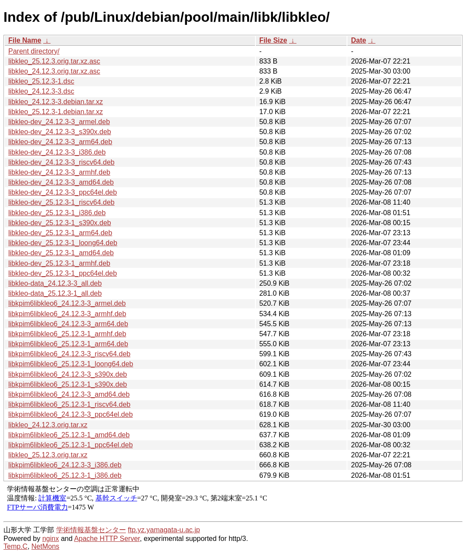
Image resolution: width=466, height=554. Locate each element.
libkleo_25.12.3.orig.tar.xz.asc (54, 61)
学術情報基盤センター (91, 530)
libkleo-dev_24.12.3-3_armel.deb (59, 121)
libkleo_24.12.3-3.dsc (41, 91)
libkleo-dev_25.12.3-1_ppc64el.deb (62, 273)
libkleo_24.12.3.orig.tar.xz (47, 425)
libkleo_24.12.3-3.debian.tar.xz (55, 101)
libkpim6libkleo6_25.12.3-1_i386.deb (65, 475)
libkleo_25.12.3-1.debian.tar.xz (55, 111)
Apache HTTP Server (107, 538)
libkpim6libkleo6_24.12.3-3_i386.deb (65, 465)
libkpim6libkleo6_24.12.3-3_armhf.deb (67, 314)
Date (358, 40)
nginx (50, 538)
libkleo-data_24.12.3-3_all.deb (55, 283)
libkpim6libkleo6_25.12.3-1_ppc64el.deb (70, 445)
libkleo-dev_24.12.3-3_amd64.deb (61, 182)
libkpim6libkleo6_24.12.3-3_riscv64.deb (69, 354)
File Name (24, 40)
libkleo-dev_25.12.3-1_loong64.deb (62, 243)
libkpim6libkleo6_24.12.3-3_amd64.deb (68, 394)
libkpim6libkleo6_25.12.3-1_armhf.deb (67, 334)
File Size (273, 40)
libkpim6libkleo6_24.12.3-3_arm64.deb (68, 324)
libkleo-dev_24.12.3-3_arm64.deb (60, 141)
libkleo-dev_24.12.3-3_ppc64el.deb (62, 192)
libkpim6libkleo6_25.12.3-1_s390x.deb (67, 384)
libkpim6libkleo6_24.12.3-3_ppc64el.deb (70, 414)
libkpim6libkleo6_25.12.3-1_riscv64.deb (69, 404)
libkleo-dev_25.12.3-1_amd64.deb (61, 253)
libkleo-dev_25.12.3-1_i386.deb (56, 212)
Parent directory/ (33, 51)
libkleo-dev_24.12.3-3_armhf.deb (59, 172)
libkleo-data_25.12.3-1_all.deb (55, 293)
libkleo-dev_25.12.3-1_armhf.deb (59, 263)
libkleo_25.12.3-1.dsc (41, 81)
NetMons (45, 546)
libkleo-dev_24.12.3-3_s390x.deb (59, 131)
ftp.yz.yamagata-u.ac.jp (164, 530)
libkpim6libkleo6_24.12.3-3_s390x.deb (67, 374)
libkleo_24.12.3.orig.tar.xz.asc (54, 71)
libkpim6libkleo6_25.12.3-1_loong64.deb (70, 364)
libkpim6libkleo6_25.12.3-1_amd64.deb (68, 435)
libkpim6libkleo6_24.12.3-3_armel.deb (67, 303)
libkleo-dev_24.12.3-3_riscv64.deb (61, 162)
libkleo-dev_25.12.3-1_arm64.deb (60, 232)
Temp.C (15, 546)
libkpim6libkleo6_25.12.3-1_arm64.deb (68, 344)
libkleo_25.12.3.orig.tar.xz (47, 455)
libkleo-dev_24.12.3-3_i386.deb (56, 152)
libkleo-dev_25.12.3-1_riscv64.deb (61, 202)
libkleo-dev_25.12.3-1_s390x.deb (59, 222)
